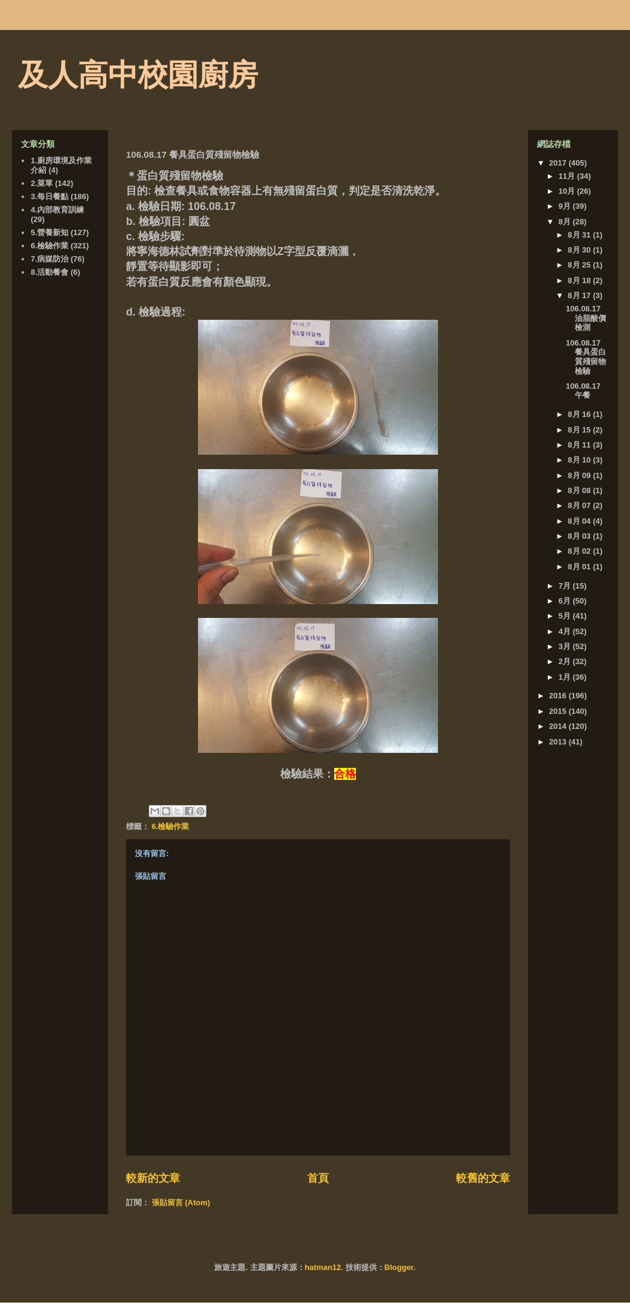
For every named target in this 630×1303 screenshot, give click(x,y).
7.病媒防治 (49, 258)
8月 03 (580, 536)
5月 (566, 615)
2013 (559, 741)
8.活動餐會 (49, 272)
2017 (559, 162)
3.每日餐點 (49, 196)
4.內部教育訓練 (57, 209)
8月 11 (580, 444)
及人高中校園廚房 (138, 75)
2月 (566, 661)
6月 (566, 600)
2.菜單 (42, 183)
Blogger (399, 1267)
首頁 (318, 1178)
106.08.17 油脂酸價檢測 (586, 318)
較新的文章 (153, 1178)
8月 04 (580, 521)
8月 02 (580, 551)
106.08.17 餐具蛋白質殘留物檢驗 (586, 357)
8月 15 (580, 429)
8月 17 (580, 295)
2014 (559, 726)
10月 (568, 191)
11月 (568, 176)
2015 (559, 711)
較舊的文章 (483, 1178)
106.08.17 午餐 (583, 391)
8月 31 (580, 234)
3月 (566, 646)
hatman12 (323, 1267)
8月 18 (580, 280)
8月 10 (580, 459)
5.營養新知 (49, 232)
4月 (566, 631)
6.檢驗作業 (171, 826)
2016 (559, 695)
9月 (566, 206)
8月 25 (580, 264)
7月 (566, 585)
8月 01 (580, 566)
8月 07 (580, 505)
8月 (566, 221)
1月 (566, 676)
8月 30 (580, 249)
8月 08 (580, 490)
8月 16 (580, 414)
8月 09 (580, 475)
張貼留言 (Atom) (181, 1202)
